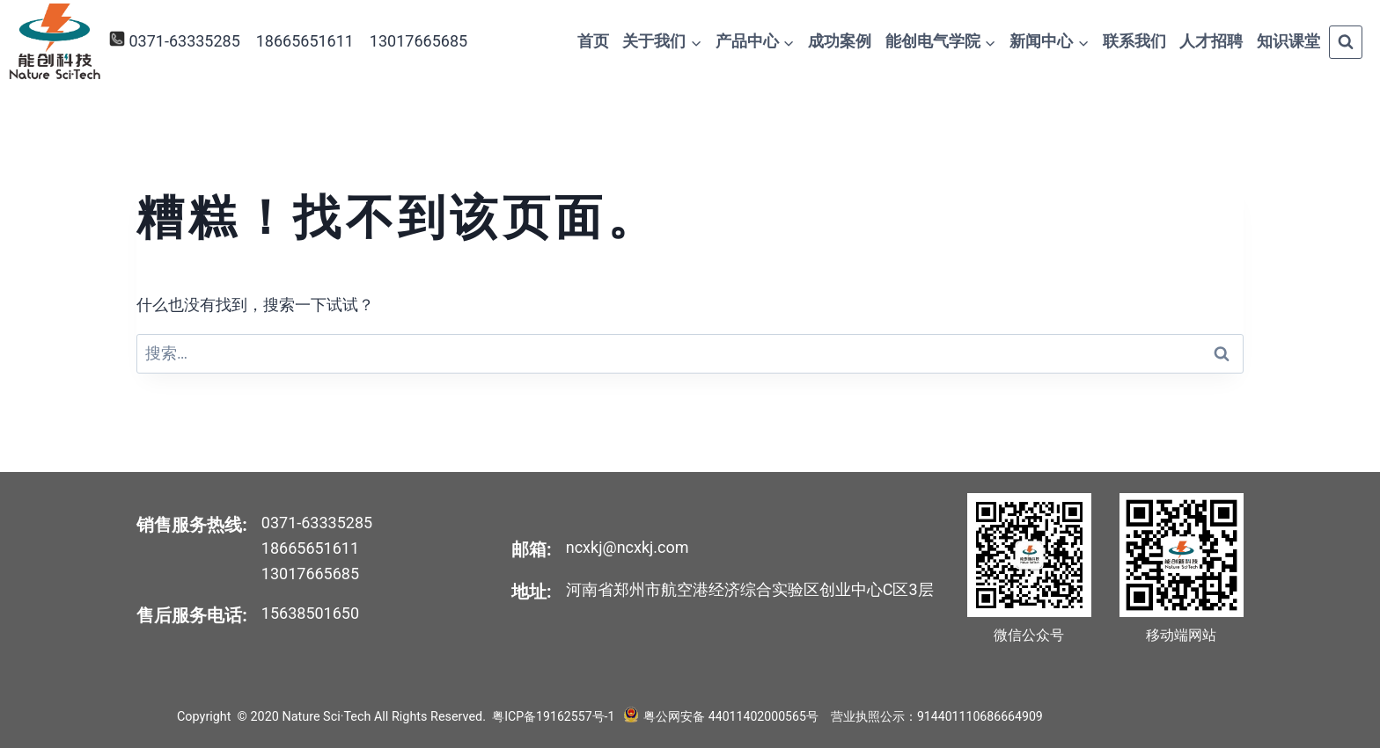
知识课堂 (1288, 41)
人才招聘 (1211, 41)
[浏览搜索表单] (1345, 42)
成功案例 (839, 41)
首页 (593, 41)
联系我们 (1134, 41)
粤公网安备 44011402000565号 (729, 716)
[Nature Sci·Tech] (54, 42)
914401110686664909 (980, 716)
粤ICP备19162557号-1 (554, 716)
